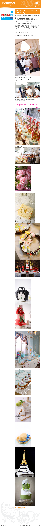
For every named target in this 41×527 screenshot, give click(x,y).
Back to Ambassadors (20, 507)
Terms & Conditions (4, 525)
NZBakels (24, 525)
